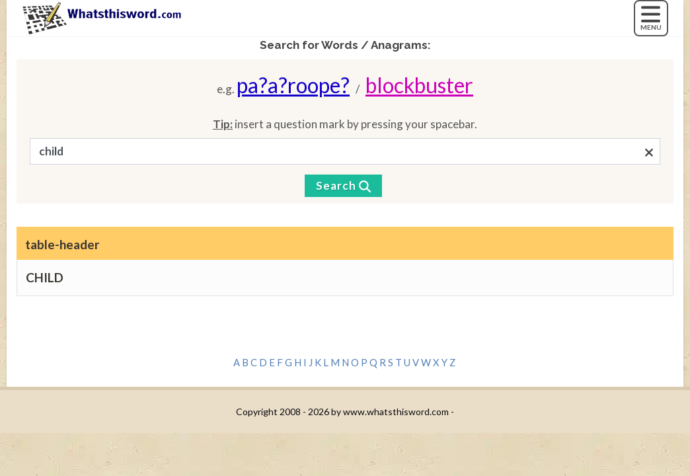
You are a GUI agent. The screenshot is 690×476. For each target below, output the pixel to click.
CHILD (44, 277)
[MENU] (651, 18)
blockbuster (419, 85)
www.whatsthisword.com (396, 411)
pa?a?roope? (293, 85)
